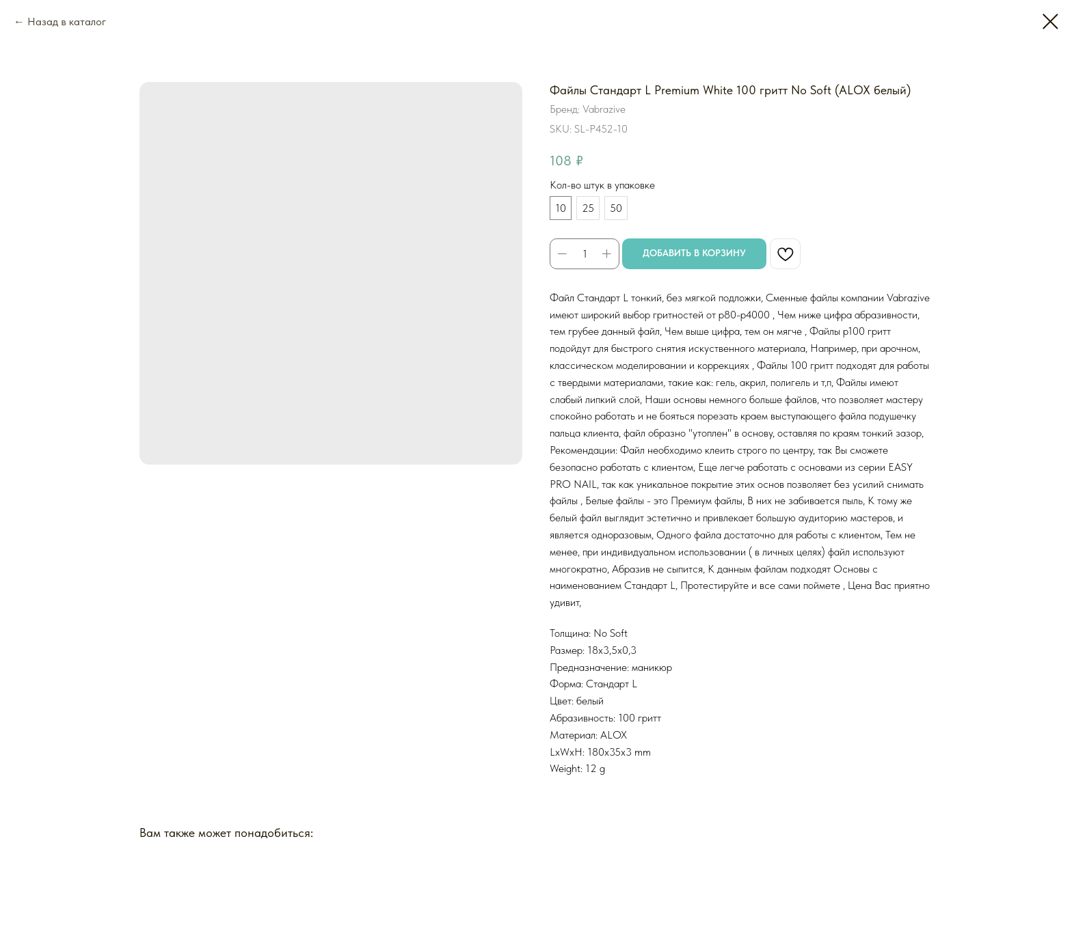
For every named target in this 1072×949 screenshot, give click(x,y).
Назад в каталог (66, 21)
